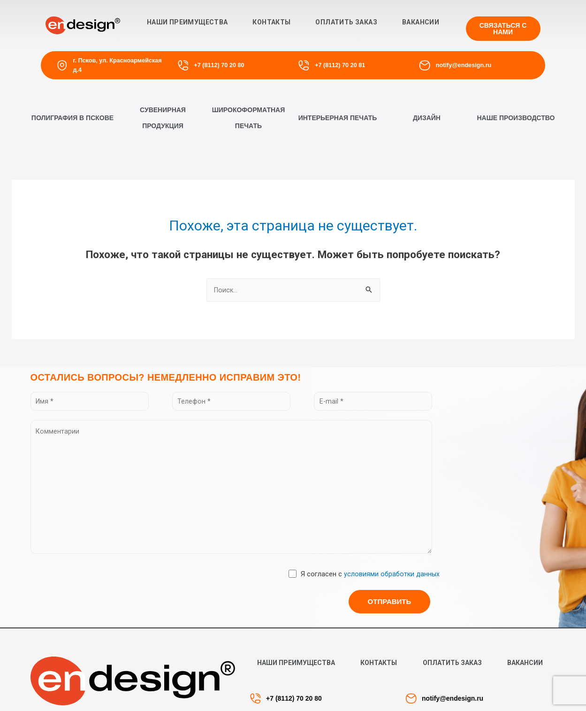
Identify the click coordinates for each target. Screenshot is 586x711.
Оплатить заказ (346, 22)
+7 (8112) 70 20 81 (339, 65)
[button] (503, 28)
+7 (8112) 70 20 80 (219, 65)
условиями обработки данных (391, 584)
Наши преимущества (187, 22)
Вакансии (420, 22)
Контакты (271, 22)
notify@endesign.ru (463, 65)
